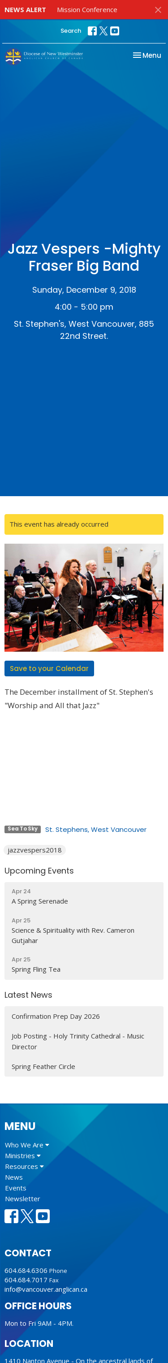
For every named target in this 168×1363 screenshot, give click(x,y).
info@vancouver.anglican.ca (45, 1289)
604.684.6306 (25, 1270)
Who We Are (27, 1144)
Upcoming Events (39, 870)
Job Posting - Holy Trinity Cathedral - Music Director (78, 1041)
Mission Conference (87, 9)
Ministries (23, 1155)
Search (70, 30)
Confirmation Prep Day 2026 (56, 1016)
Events (15, 1187)
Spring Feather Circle (43, 1066)
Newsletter (22, 1198)
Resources (24, 1166)
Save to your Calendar (49, 668)
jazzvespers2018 (35, 849)
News (14, 1177)
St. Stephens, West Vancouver (95, 829)
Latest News (28, 994)
